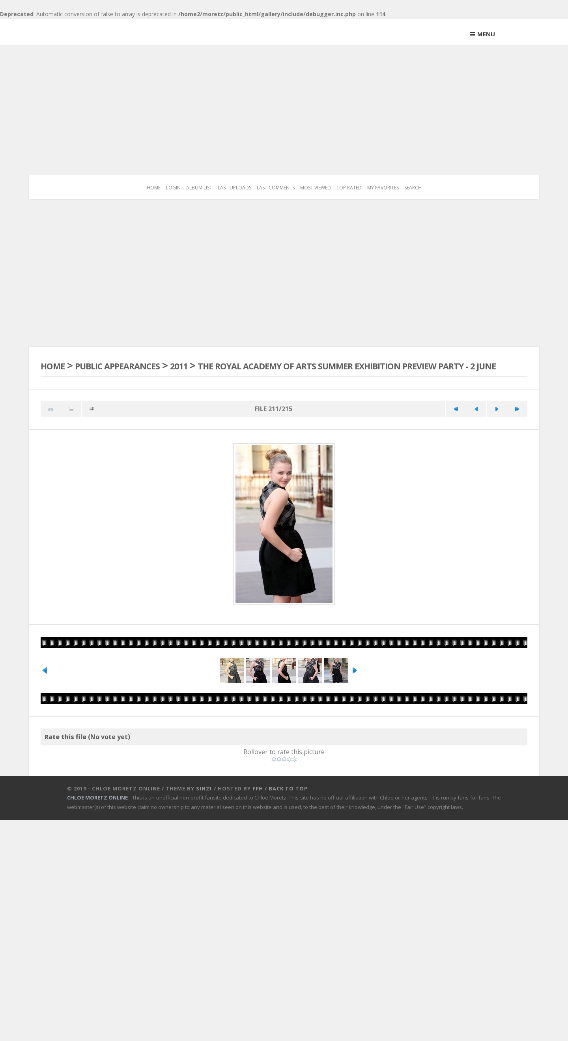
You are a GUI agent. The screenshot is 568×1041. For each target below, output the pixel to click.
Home (154, 187)
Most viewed (315, 187)
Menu (486, 34)
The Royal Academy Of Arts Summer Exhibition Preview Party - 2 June (266, 372)
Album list (199, 187)
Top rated (349, 187)
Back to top (288, 827)
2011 (212, 365)
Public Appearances (136, 365)
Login (173, 187)
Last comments (276, 187)
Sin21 (204, 827)
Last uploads (234, 187)
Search (413, 187)
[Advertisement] (284, 104)
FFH (257, 827)
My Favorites (383, 187)
